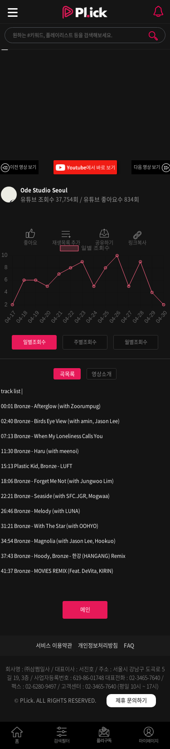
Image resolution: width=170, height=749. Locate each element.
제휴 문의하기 (131, 700)
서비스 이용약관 (54, 645)
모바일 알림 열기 (158, 11)
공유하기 (104, 242)
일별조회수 (34, 342)
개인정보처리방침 (98, 645)
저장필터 (106, 737)
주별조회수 (85, 342)
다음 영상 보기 (147, 166)
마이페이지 (149, 737)
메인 (85, 610)
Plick (85, 20)
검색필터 (63, 737)
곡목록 (67, 374)
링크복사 (137, 242)
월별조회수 (136, 342)
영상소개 (102, 374)
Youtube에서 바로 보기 (85, 167)
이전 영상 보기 (23, 166)
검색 (153, 36)
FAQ (129, 645)
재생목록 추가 (66, 242)
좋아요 (30, 242)
